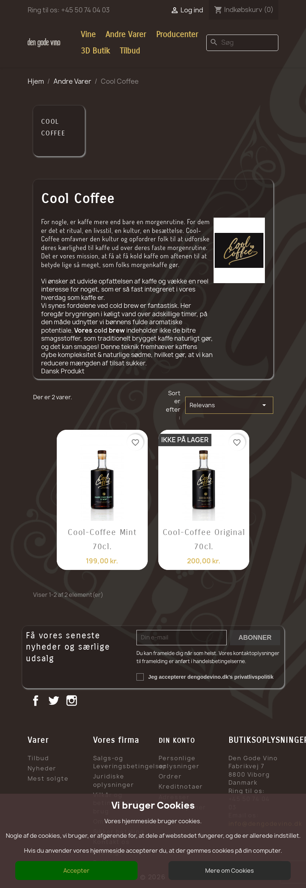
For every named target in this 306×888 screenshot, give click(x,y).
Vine (88, 34)
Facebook (36, 701)
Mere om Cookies (229, 871)
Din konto (177, 741)
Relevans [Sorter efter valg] (229, 405)
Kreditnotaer (181, 786)
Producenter (177, 34)
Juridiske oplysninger (113, 780)
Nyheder (42, 768)
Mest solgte (48, 778)
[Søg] (242, 43)
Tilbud (130, 51)
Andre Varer (126, 34)
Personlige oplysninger (179, 762)
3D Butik (95, 51)
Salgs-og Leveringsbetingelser (130, 762)
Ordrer (170, 776)
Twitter (54, 701)
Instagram (72, 701)
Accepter (76, 871)
